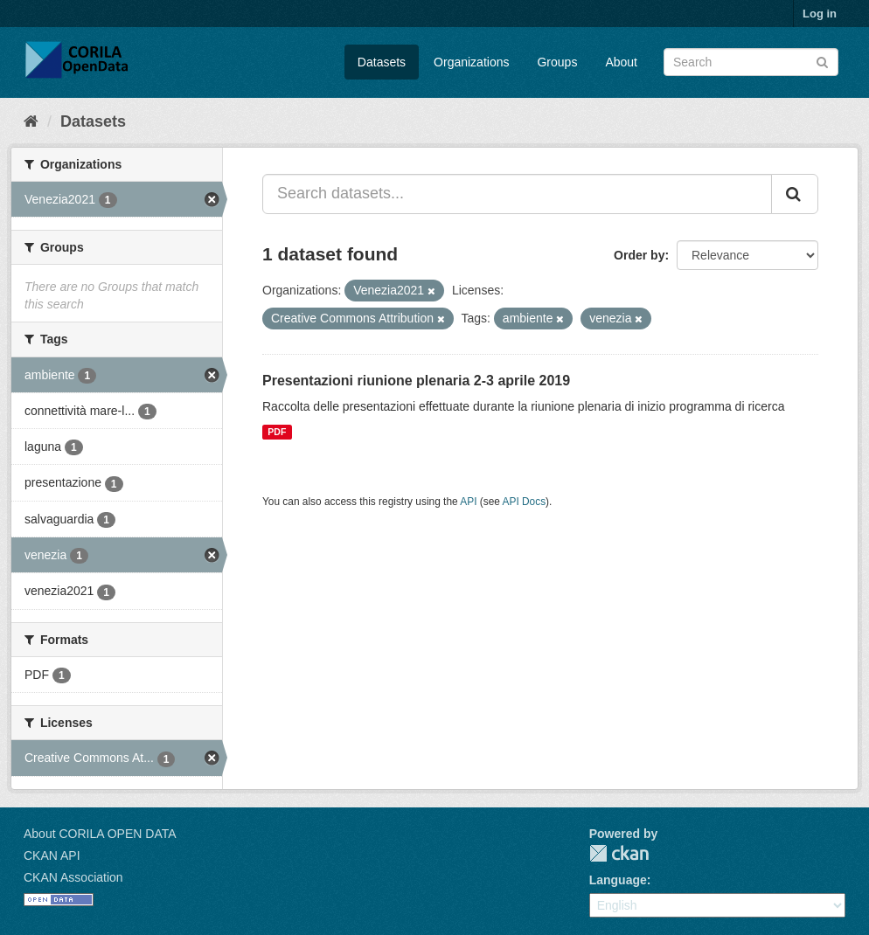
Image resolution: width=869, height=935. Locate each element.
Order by (639, 255)
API (468, 501)
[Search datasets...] (517, 194)
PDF (277, 431)
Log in (820, 13)
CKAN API (52, 855)
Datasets (382, 62)
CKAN (619, 853)
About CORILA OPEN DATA (100, 834)
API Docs (524, 501)
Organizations (471, 62)
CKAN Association (73, 877)
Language (618, 880)
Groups (557, 62)
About (621, 62)
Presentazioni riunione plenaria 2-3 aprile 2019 (416, 380)
